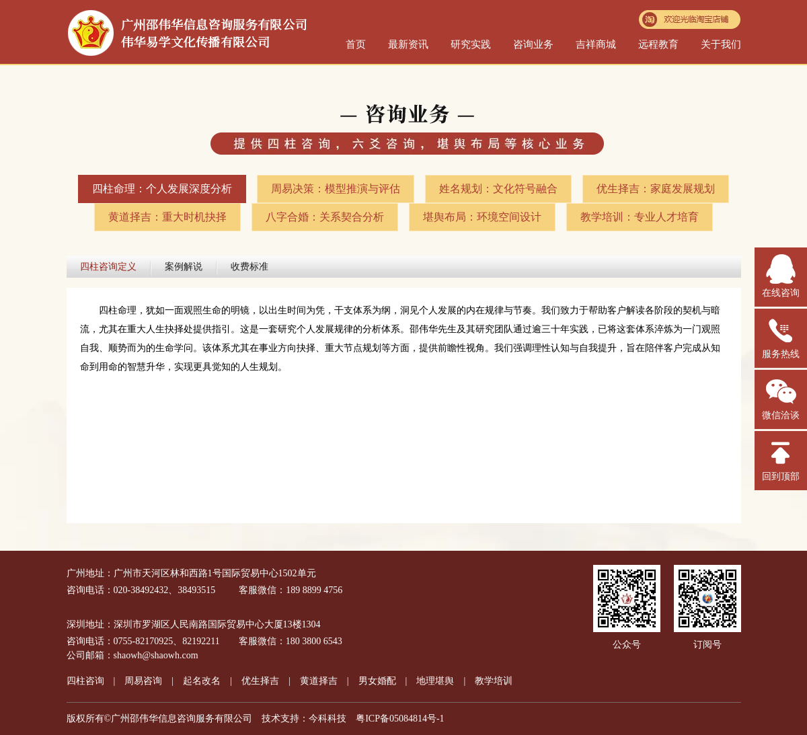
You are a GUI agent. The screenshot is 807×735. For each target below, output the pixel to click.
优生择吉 (260, 681)
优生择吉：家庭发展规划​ (656, 188)
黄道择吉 (319, 681)
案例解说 (183, 267)
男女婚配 (377, 681)
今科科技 (327, 718)
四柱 (85, 681)
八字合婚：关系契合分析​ (325, 217)
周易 (143, 681)
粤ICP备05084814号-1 (400, 718)
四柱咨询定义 (108, 267)
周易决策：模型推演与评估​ (335, 188)
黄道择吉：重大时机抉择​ (167, 217)
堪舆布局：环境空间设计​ (482, 217)
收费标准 (249, 267)
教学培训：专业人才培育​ (639, 217)
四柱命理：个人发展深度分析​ (162, 188)
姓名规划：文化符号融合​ (498, 188)
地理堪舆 (435, 681)
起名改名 (202, 681)
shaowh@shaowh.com (156, 655)
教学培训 (493, 681)
